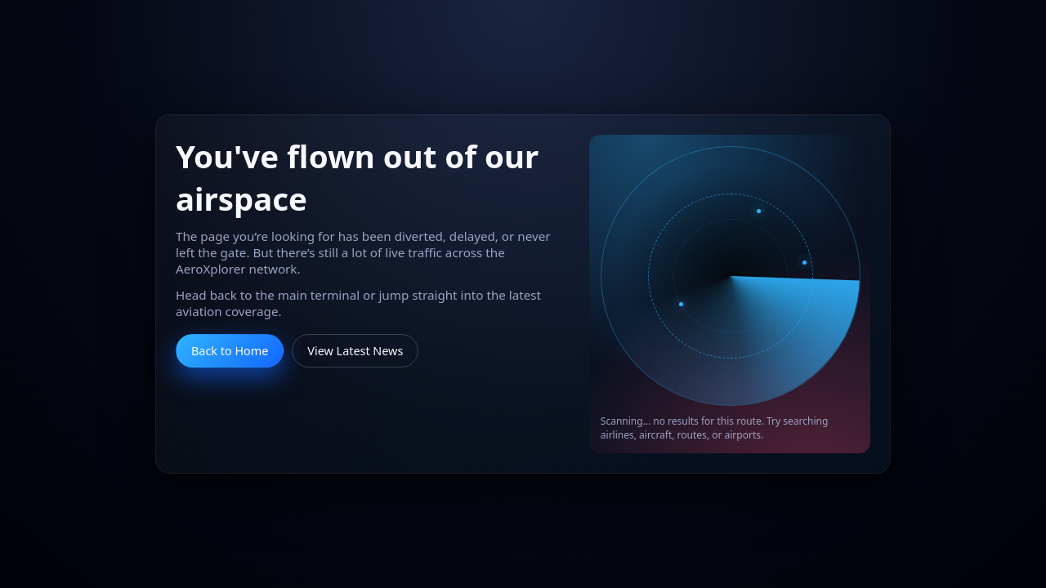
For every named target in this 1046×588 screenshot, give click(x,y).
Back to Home (229, 351)
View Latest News (355, 351)
